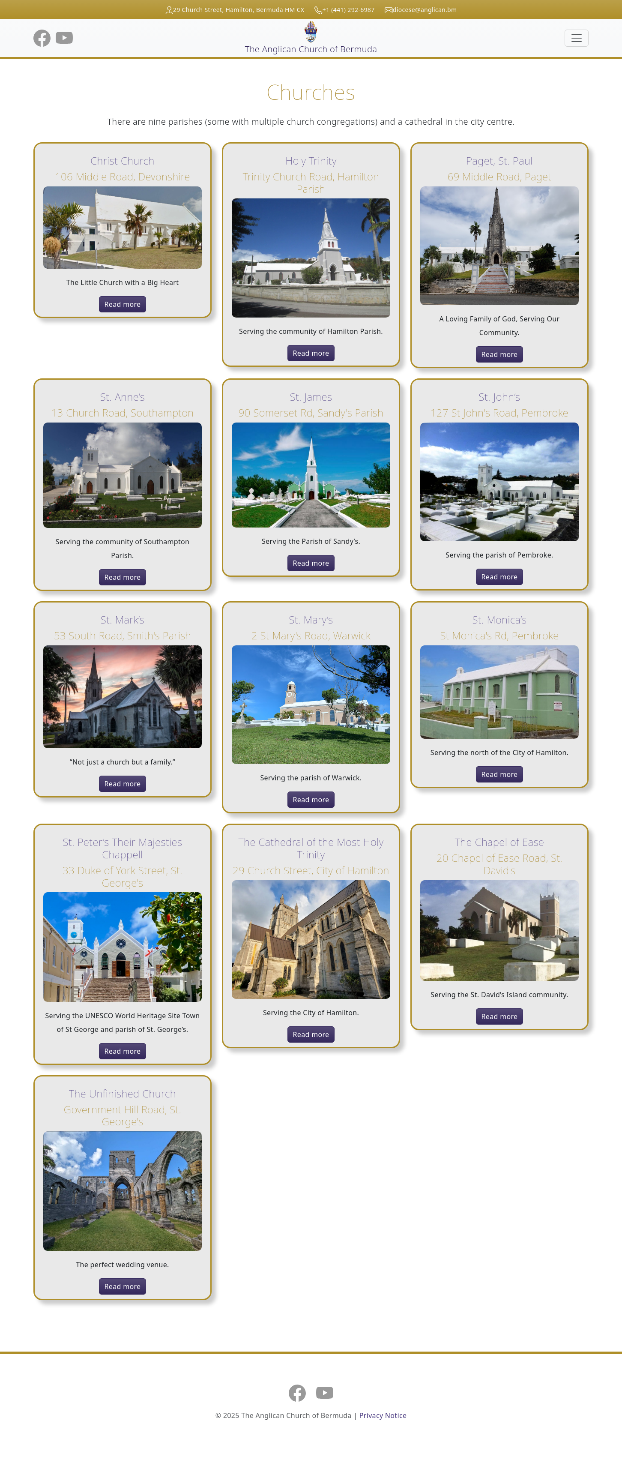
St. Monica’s (499, 619)
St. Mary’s (311, 619)
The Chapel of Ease (499, 842)
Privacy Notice (383, 1415)
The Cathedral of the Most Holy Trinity (311, 848)
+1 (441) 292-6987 (349, 10)
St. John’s (499, 397)
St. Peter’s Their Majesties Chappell (122, 848)
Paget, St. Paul (499, 160)
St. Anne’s (122, 397)
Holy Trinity (311, 160)
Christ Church (122, 160)
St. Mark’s (123, 619)
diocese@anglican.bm (425, 10)
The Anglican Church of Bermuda (311, 38)
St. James (311, 397)
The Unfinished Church (122, 1093)
